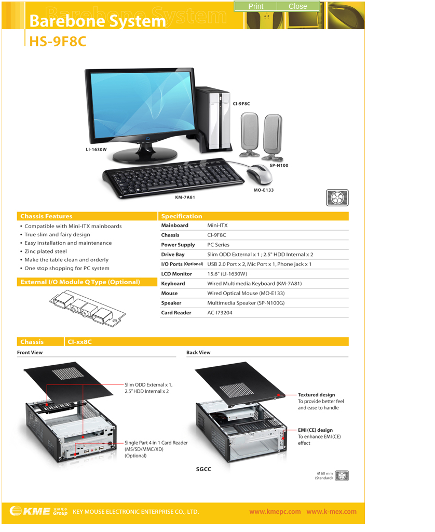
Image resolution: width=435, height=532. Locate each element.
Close (298, 6)
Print (256, 6)
